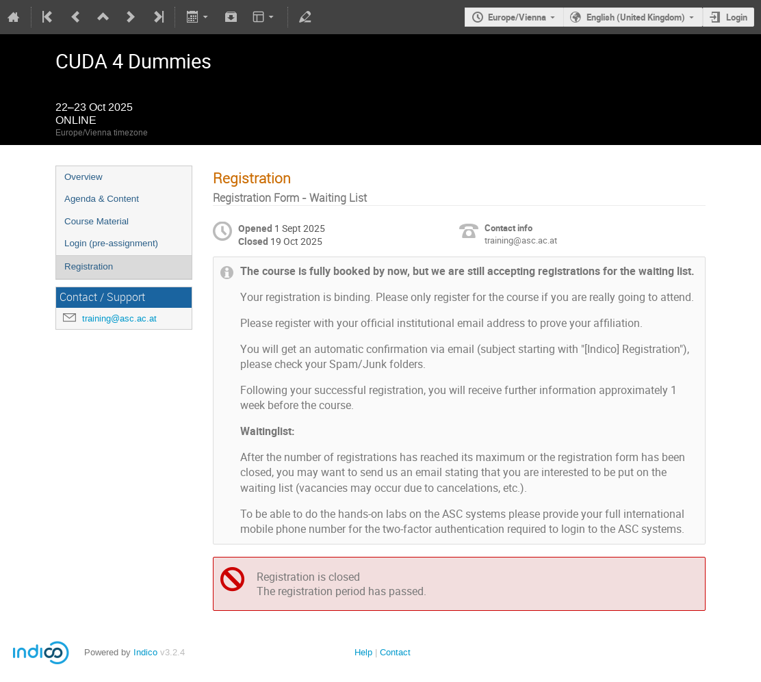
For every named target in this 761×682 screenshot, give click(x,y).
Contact (395, 652)
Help (363, 652)
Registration (88, 266)
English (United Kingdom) (635, 17)
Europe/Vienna (517, 17)
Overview (83, 177)
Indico (145, 652)
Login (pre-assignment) (111, 243)
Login (736, 17)
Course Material (96, 221)
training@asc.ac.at (119, 318)
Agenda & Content (101, 199)
